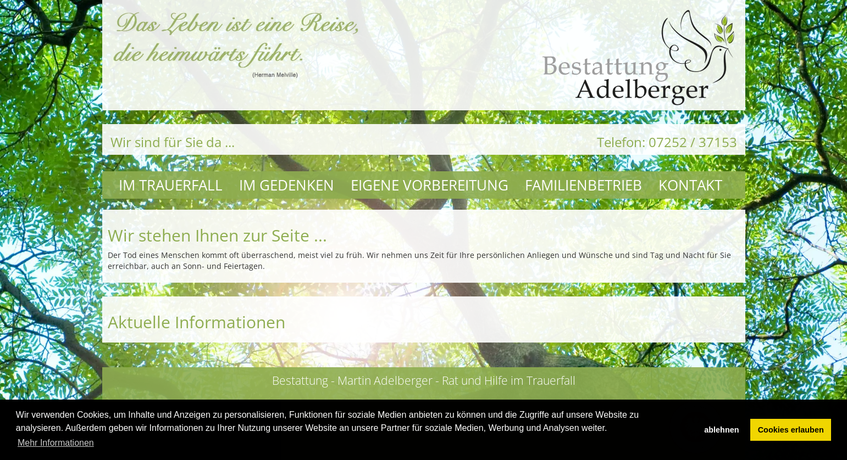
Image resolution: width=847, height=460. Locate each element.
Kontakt (690, 185)
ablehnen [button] (721, 429)
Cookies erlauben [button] (791, 429)
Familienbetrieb (583, 185)
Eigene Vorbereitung (429, 185)
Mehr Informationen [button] (56, 442)
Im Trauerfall (171, 185)
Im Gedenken (286, 185)
